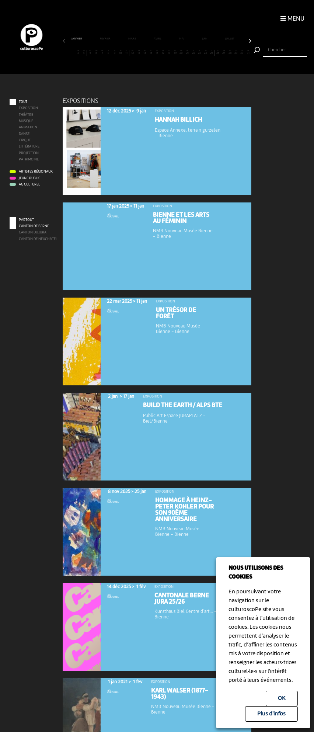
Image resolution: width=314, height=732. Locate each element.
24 (205, 52)
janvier (77, 38)
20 (181, 52)
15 (151, 52)
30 (242, 52)
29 (236, 52)
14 (144, 52)
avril (158, 38)
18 (168, 52)
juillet (230, 38)
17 (163, 52)
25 (211, 52)
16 (157, 52)
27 (224, 52)
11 (126, 52)
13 (139, 52)
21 (187, 52)
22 (193, 52)
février (105, 38)
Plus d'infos (271, 714)
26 (217, 52)
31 (248, 52)
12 (132, 52)
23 (199, 52)
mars (132, 38)
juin (205, 38)
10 (120, 52)
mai (182, 38)
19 (175, 52)
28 (230, 52)
